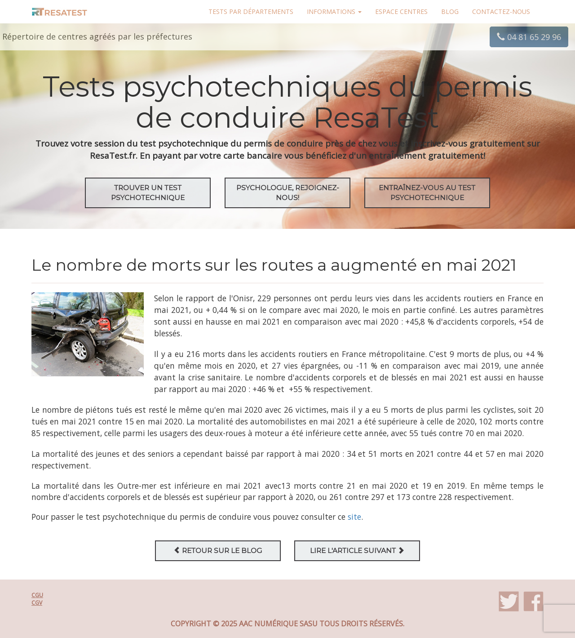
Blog (450, 11)
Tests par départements (250, 11)
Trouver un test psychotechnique (148, 192)
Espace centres (401, 11)
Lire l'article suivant (357, 550)
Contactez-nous (501, 11)
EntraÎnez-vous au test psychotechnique (427, 192)
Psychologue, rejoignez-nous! (287, 192)
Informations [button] (334, 11)
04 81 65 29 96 (529, 36)
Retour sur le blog (217, 550)
